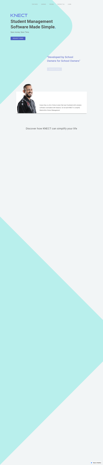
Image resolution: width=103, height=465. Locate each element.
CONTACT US (60, 4)
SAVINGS (43, 4)
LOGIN (69, 4)
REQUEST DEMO (18, 38)
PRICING (51, 4)
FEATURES (35, 4)
